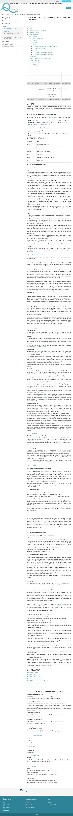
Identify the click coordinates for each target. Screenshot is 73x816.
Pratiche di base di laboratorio (32, 799)
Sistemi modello (44, 3)
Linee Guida (31, 3)
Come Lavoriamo (6, 807)
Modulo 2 (32, 251)
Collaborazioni (6, 810)
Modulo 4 (60, 375)
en (57, 1)
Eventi (49, 801)
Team (4, 805)
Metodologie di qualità (30, 805)
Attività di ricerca (29, 804)
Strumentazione (29, 801)
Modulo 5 (45, 397)
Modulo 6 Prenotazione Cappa (33, 682)
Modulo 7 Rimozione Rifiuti (33, 685)
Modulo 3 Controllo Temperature (34, 676)
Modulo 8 (60, 604)
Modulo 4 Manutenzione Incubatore (34, 678)
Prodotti (4, 808)
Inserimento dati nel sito (30, 807)
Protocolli (37, 3)
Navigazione (6, 18)
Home (11, 3)
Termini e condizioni (52, 804)
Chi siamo (25, 3)
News (49, 799)
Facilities (12, 14)
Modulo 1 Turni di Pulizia (32, 672)
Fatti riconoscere (66, 1)
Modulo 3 (44, 346)
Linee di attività (6, 804)
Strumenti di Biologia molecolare (56, 3)
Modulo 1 (49, 231)
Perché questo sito (18, 3)
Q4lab (10, 8)
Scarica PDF (29, 22)
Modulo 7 (55, 507)
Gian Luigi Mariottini (51, 117)
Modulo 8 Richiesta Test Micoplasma (35, 687)
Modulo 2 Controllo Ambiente (33, 674)
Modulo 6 (47, 405)
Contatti (49, 802)
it (58, 1)
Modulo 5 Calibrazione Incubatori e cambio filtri (37, 680)
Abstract (37, 814)
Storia (4, 802)
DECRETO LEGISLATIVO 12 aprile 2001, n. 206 (39, 124)
